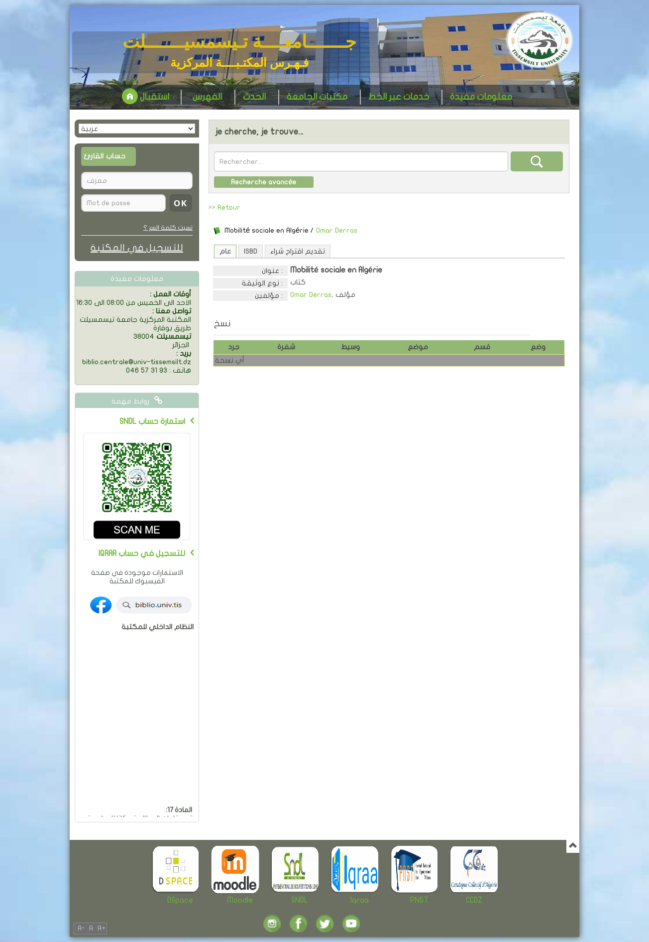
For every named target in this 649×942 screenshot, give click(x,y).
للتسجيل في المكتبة (137, 248)
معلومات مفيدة (481, 97)
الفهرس (207, 97)
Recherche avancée (263, 182)
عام (225, 251)
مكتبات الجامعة (317, 97)
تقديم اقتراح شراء (297, 251)
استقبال (145, 97)
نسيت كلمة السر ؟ (168, 227)
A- (81, 928)
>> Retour (224, 207)
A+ (102, 928)
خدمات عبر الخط (398, 97)
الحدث (254, 97)
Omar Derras (336, 230)
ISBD (250, 251)
